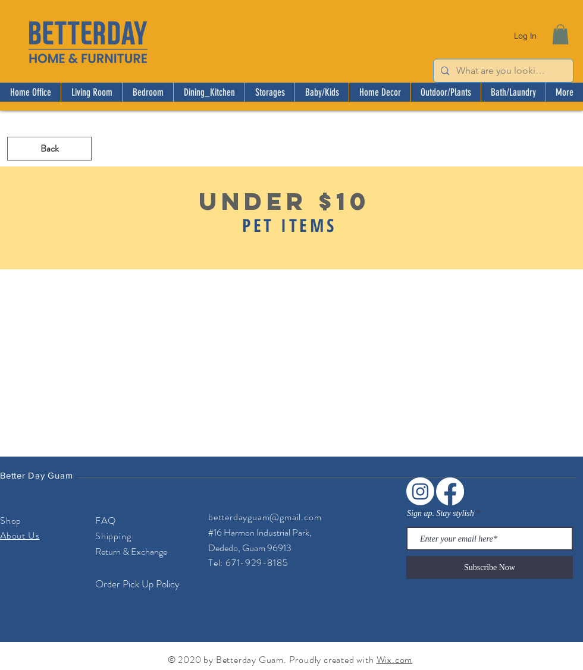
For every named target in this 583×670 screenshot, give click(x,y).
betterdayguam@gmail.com (264, 517)
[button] (560, 34)
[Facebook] (450, 491)
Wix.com (395, 659)
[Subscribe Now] (489, 567)
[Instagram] (420, 491)
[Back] (49, 149)
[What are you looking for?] (502, 70)
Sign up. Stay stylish (440, 513)
